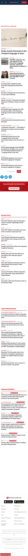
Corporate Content (4, 524)
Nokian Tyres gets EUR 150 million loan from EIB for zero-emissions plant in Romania (12, 255)
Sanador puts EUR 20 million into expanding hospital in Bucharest (14, 247)
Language (13, 26)
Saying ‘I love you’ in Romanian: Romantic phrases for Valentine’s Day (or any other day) (13, 102)
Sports (2, 219)
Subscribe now (14, 188)
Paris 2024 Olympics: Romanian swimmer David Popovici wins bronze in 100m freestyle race (13, 264)
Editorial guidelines (19, 518)
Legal (2, 441)
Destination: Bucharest (6, 125)
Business (3, 244)
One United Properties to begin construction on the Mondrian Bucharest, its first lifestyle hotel (13, 316)
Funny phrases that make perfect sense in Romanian (13, 121)
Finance (3, 341)
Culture (3, 82)
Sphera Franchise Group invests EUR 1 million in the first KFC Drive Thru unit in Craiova (12, 325)
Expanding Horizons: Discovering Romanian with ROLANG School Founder (17, 75)
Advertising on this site (20, 512)
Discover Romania (6, 518)
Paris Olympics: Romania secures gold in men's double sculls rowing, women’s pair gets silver (13, 239)
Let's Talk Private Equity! (6, 402)
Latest (2, 506)
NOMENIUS (9, 539)
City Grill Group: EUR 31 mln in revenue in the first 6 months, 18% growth (13, 364)
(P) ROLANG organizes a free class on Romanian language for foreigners (12, 159)
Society (2, 270)
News (2, 163)
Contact (16, 515)
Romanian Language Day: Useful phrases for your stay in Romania (13, 94)
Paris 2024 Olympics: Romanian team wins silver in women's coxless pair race (13, 231)
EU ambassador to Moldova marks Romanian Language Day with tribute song (11, 85)
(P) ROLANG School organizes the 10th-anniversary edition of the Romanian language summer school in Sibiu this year (12, 112)
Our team (16, 509)
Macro (2, 393)
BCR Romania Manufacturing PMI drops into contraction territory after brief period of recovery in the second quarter (14, 397)
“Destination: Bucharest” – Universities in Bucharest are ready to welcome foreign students (13, 129)
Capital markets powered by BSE (8, 312)
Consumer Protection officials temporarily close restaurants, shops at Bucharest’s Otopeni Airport (13, 273)
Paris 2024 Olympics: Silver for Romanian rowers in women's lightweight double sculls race (13, 223)
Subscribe (24, 2)
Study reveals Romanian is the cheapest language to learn (14, 52)
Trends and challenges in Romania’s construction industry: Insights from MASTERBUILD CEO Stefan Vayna (11, 417)
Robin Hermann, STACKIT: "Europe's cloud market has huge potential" (13, 436)
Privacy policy (18, 521)
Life (2, 515)
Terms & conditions (19, 524)
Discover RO (5, 26)
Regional (3, 521)
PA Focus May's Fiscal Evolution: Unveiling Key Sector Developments (13, 443)
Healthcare (3, 350)
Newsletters (17, 506)
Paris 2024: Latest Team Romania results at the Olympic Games (13, 282)
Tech (2, 433)
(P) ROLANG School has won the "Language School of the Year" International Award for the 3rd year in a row (12, 139)
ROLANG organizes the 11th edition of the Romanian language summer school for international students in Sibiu (18, 64)
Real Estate (3, 330)
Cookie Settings (5, 554)
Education (3, 49)
